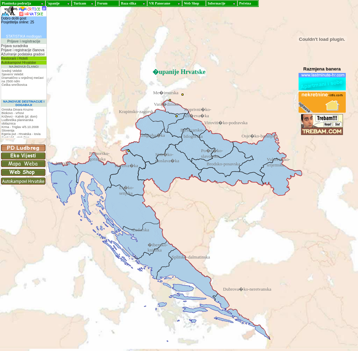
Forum (102, 3)
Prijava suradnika (14, 46)
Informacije (216, 3)
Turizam (79, 3)
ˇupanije (53, 3)
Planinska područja (16, 3)
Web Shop (191, 3)
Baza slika (128, 3)
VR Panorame (159, 3)
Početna (245, 3)
